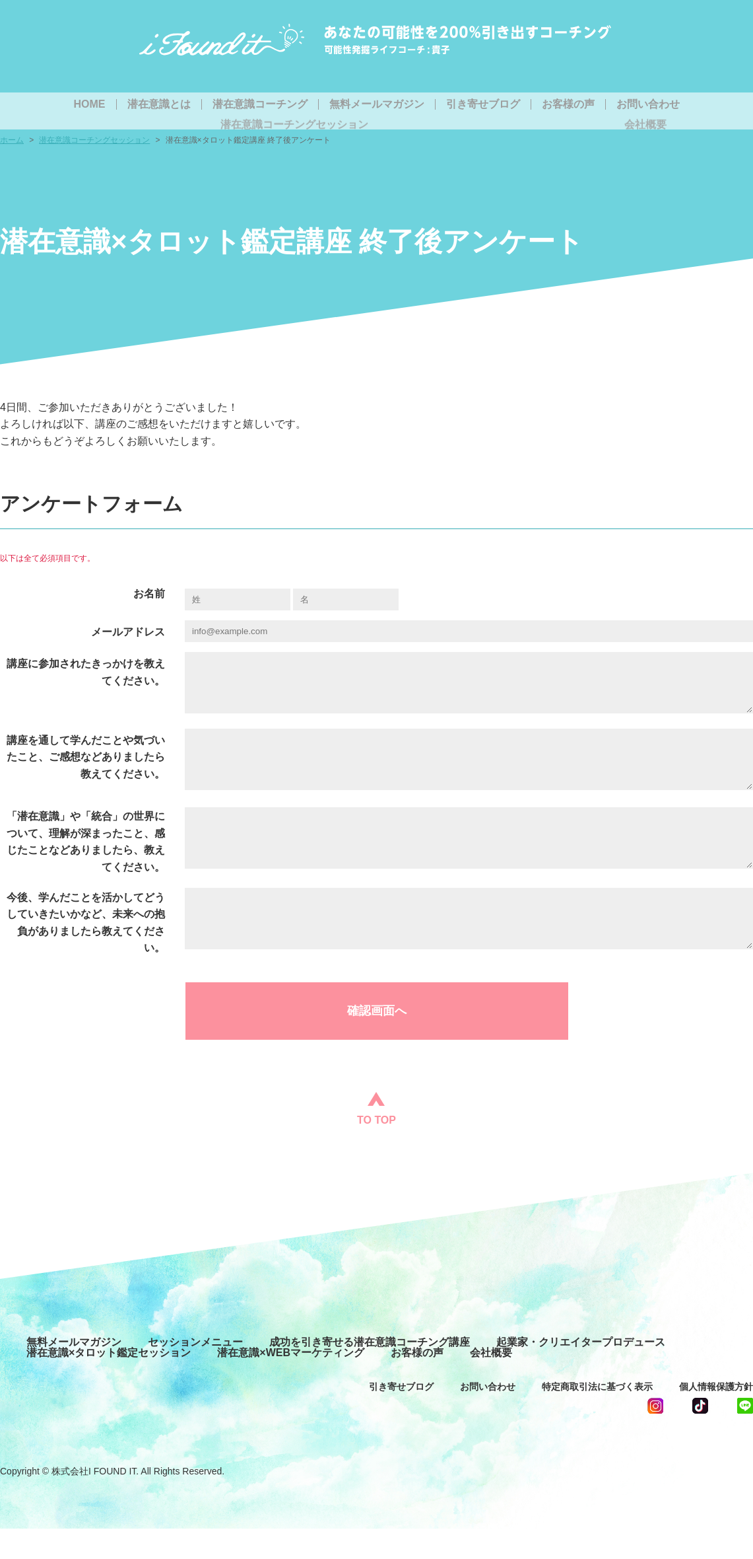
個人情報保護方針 (716, 1417)
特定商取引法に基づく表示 (597, 1417)
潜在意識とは (159, 104)
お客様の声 (568, 104)
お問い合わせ (648, 104)
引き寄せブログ (483, 104)
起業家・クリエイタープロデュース (580, 1372)
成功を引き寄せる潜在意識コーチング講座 (369, 1372)
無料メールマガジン (376, 104)
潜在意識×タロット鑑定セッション (108, 1383)
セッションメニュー (195, 1372)
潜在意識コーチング (260, 104)
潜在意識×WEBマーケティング (290, 1383)
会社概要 (491, 1383)
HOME (90, 104)
